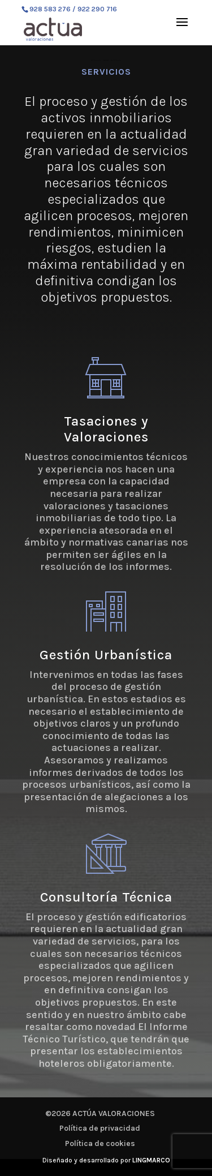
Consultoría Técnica (106, 897)
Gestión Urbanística (106, 655)
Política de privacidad (99, 1128)
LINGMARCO (151, 1160)
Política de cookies (100, 1143)
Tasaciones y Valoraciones (106, 429)
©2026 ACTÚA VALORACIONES (100, 1113)
